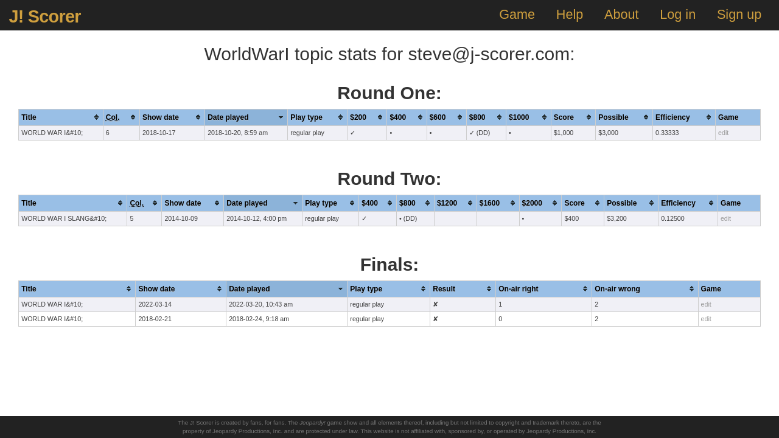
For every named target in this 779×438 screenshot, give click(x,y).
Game (517, 14)
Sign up (739, 14)
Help (569, 14)
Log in (678, 14)
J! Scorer (44, 16)
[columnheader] (61, 117)
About (621, 14)
